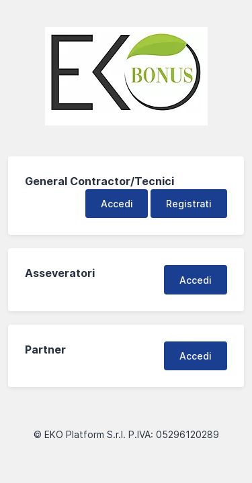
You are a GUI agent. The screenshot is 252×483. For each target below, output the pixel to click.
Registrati (189, 203)
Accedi (117, 203)
